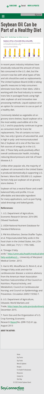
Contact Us (20, 376)
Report (13, 322)
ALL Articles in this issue (16, 37)
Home (18, 354)
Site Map (19, 379)
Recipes (19, 366)
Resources (20, 372)
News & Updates (33, 5)
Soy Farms (20, 357)
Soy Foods (20, 360)
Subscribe (13, 5)
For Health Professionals (24, 369)
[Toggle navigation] (4, 16)
